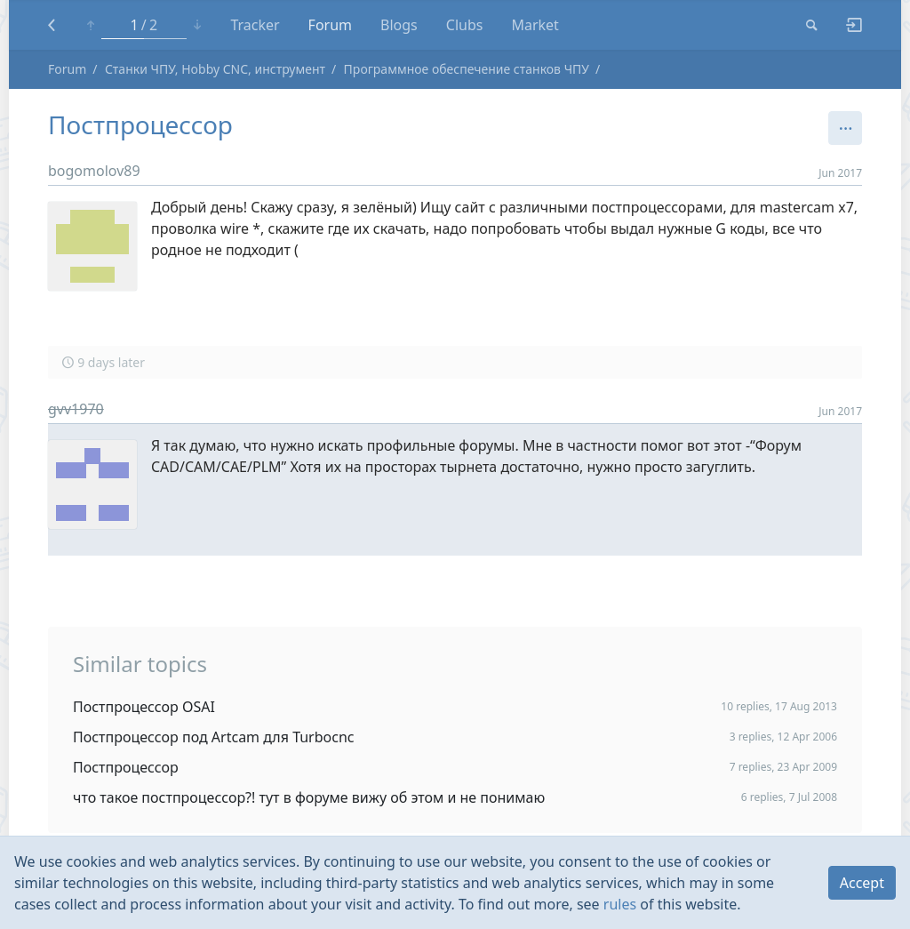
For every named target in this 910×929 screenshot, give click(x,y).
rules (619, 904)
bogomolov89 (94, 170)
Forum (330, 25)
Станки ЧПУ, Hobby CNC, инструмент (215, 68)
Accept (862, 883)
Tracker (254, 25)
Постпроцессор (126, 767)
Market (534, 25)
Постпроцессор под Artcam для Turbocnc (214, 737)
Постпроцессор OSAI (144, 707)
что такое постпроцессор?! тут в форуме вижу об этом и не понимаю (309, 797)
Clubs (464, 25)
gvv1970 (76, 409)
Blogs (399, 25)
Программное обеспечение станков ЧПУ (466, 68)
